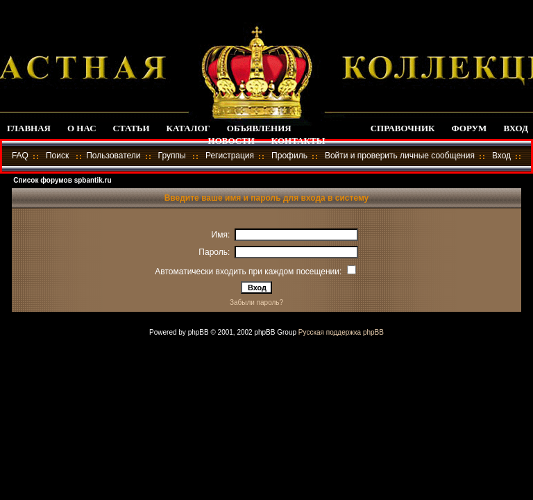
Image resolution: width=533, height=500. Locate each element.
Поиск (57, 155)
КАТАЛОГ (188, 128)
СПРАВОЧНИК (403, 128)
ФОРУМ (469, 128)
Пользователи (113, 155)
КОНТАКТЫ (298, 140)
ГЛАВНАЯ (29, 128)
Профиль (289, 155)
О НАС (81, 128)
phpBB (198, 332)
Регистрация (229, 155)
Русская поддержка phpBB (341, 332)
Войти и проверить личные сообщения (400, 155)
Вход (501, 155)
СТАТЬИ (131, 128)
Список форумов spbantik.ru (62, 180)
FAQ (20, 155)
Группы (172, 155)
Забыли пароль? (256, 302)
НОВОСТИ (231, 140)
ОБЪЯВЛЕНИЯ (259, 128)
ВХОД (515, 128)
